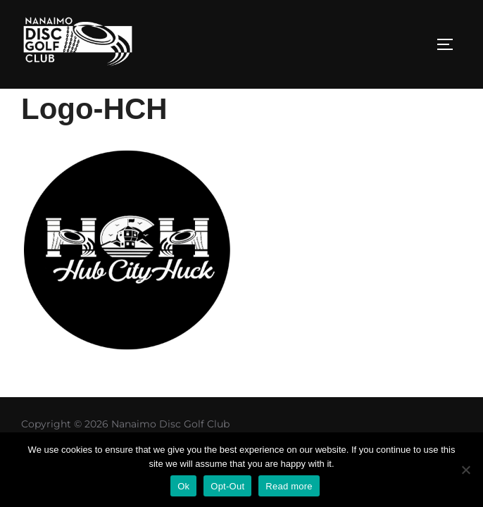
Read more (289, 486)
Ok (183, 486)
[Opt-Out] (465, 470)
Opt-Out (227, 486)
